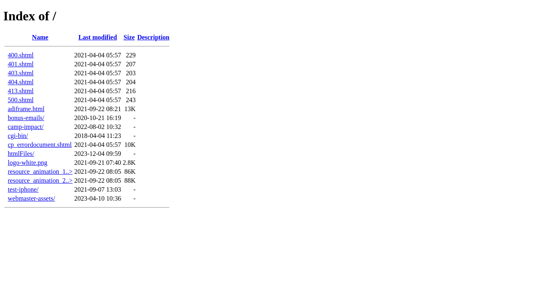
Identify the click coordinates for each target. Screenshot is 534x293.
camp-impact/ (26, 126)
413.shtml (21, 90)
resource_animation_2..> (40, 180)
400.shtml (21, 55)
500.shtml (21, 99)
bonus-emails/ (26, 117)
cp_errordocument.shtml (40, 144)
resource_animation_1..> (40, 171)
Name (40, 37)
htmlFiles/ (21, 153)
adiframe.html (26, 108)
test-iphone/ (23, 189)
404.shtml (21, 82)
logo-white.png (27, 162)
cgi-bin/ (18, 135)
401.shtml (21, 64)
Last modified (97, 37)
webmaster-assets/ (31, 198)
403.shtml (21, 73)
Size (129, 37)
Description (153, 37)
